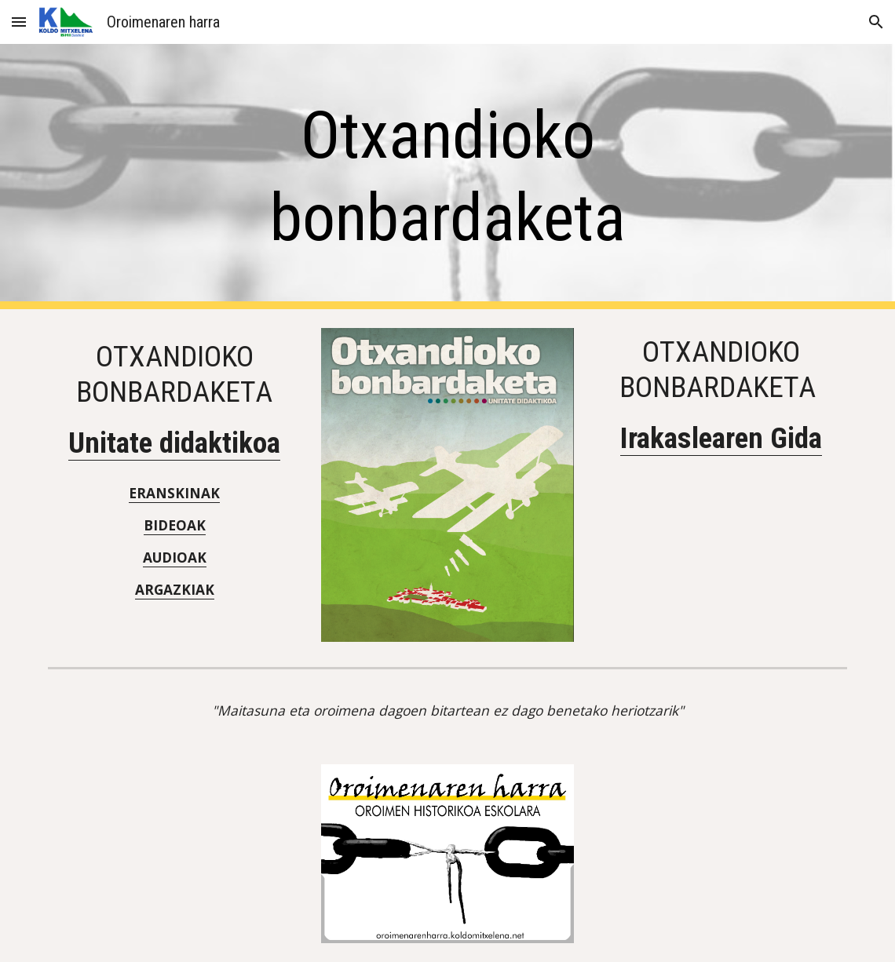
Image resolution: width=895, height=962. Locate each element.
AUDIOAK (174, 557)
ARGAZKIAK (174, 589)
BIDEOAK (175, 525)
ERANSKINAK (174, 492)
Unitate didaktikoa (174, 442)
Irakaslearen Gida (721, 438)
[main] (447, 176)
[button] (19, 21)
